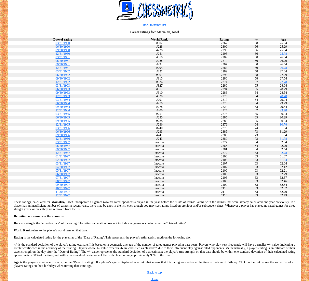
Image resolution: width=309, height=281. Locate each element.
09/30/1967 (63, 149)
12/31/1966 (63, 138)
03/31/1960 (63, 43)
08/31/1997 (63, 181)
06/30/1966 (63, 131)
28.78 (283, 96)
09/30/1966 (63, 135)
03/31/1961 (63, 57)
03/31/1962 (63, 71)
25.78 (283, 53)
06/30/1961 (63, 60)
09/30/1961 (63, 64)
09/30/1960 (63, 50)
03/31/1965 (63, 114)
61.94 (283, 160)
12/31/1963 (63, 96)
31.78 (283, 138)
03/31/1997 (63, 163)
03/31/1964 (63, 99)
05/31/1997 (63, 170)
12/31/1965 (63, 124)
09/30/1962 (63, 78)
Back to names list (154, 25)
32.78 (283, 152)
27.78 (283, 82)
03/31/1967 (63, 142)
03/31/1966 (63, 128)
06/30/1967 (63, 145)
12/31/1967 (63, 152)
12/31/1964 (63, 110)
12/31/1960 (63, 53)
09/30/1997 (63, 184)
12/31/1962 (63, 82)
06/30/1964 (63, 103)
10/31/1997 (63, 188)
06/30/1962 (63, 75)
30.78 (283, 124)
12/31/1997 (63, 195)
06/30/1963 (63, 89)
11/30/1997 (63, 191)
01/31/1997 (63, 156)
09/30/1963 (63, 92)
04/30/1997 (63, 167)
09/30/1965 (63, 121)
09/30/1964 (63, 106)
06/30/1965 (63, 117)
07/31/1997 (63, 177)
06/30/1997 (63, 174)
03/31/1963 (63, 85)
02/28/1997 (63, 160)
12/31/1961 (63, 67)
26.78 (283, 67)
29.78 (283, 110)
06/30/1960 (63, 46)
